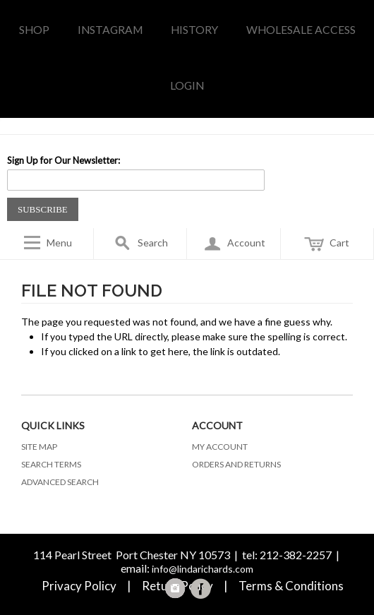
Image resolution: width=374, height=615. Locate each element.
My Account (220, 446)
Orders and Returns (236, 464)
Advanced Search (60, 482)
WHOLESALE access (301, 29)
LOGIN (187, 85)
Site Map (39, 446)
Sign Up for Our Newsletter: (63, 160)
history (194, 29)
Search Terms (51, 464)
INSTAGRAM (110, 29)
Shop (34, 29)
